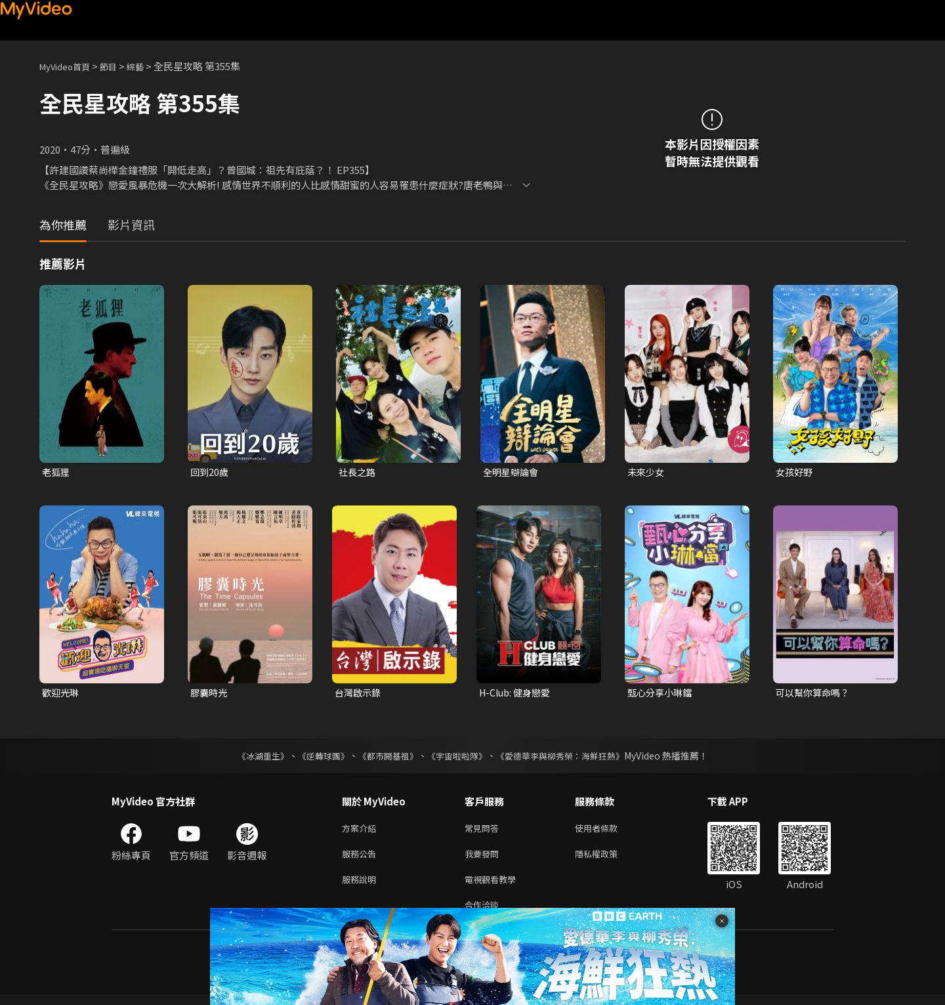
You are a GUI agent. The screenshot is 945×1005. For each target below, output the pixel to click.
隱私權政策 (607, 859)
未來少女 (647, 472)
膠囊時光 (210, 694)
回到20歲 (210, 472)
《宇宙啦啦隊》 (458, 758)
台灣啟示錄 (359, 694)
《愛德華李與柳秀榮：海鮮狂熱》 (568, 758)
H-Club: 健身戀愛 (517, 694)
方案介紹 (361, 831)
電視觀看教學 (494, 886)
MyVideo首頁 (69, 66)
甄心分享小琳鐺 (661, 694)
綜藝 (148, 66)
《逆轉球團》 (315, 758)
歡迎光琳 (61, 694)
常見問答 (484, 831)
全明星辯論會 (512, 472)
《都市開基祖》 (384, 758)
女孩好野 (795, 472)
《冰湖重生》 (251, 758)
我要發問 (484, 859)
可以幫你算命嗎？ (815, 694)
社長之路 (358, 472)
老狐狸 (57, 472)
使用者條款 (607, 831)
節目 (119, 66)
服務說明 (361, 886)
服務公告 (361, 859)
